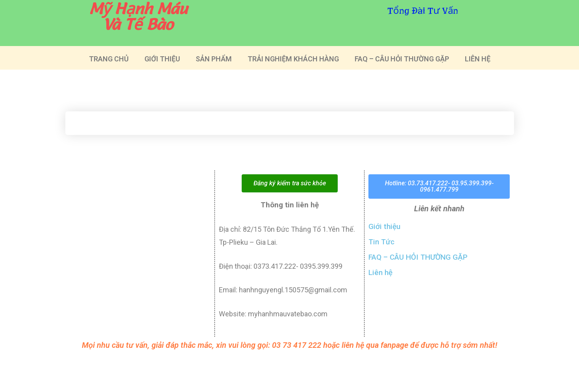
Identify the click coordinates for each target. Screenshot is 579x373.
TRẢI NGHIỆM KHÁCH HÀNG (293, 59)
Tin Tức (381, 241)
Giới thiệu (384, 226)
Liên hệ (380, 272)
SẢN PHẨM (214, 59)
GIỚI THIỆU (162, 59)
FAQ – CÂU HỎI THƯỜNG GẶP (402, 59)
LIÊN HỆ (477, 59)
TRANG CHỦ (109, 59)
